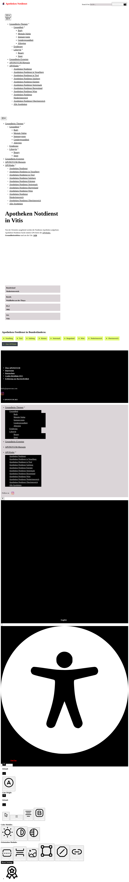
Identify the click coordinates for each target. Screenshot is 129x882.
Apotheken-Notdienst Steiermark (28, 85)
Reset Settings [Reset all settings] (7, 862)
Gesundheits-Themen (19, 24)
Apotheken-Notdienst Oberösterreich (29, 101)
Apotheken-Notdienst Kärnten (26, 82)
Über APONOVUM (12, 368)
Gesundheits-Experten (18, 59)
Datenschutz (10, 373)
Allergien (22, 43)
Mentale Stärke (24, 33)
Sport (20, 56)
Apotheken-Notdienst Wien (25, 91)
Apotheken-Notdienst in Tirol (26, 75)
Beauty (21, 53)
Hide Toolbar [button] (7, 765)
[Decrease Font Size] (4, 773)
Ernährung (18, 46)
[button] (2, 624)
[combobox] (64, 561)
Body (20, 30)
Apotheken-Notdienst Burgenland (28, 88)
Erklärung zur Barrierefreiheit (17, 379)
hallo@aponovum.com (9, 389)
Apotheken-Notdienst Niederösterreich (24, 479)
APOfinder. (46, 233)
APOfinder (15, 66)
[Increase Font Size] (4, 764)
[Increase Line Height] (4, 795)
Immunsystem (24, 37)
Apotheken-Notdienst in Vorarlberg (29, 72)
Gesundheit (19, 27)
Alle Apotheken (20, 104)
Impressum (9, 371)
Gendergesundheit (25, 40)
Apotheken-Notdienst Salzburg (27, 78)
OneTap (13, 760)
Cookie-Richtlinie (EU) (14, 376)
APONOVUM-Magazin (19, 62)
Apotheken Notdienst (23, 69)
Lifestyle (18, 50)
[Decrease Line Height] (4, 804)
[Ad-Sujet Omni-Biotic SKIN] (43, 281)
